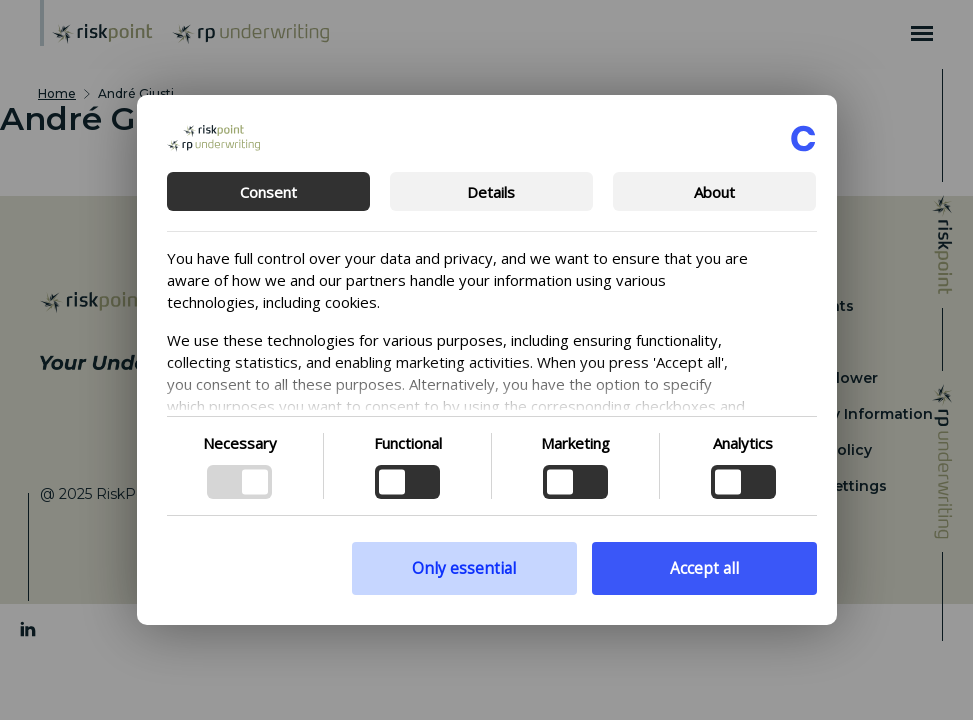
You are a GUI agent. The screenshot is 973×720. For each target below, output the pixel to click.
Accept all (704, 568)
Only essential (464, 568)
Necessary (240, 443)
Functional (408, 443)
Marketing (575, 443)
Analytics (743, 443)
